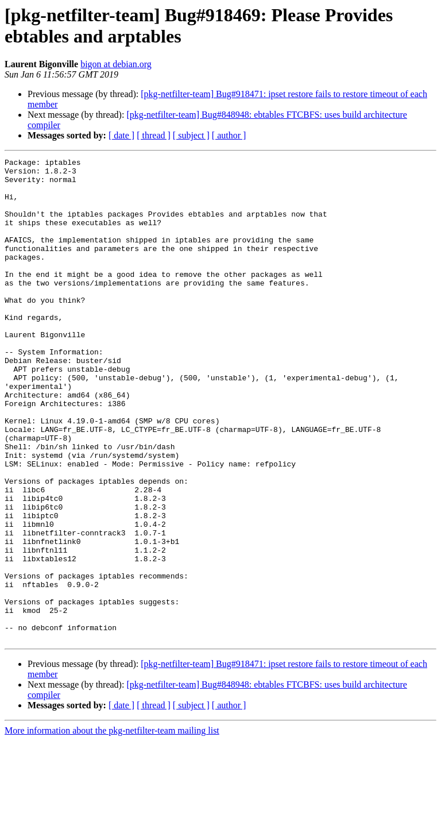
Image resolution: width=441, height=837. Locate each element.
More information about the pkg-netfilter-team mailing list (112, 827)
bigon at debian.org (116, 64)
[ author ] (229, 135)
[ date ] (121, 135)
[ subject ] (191, 135)
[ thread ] (154, 135)
